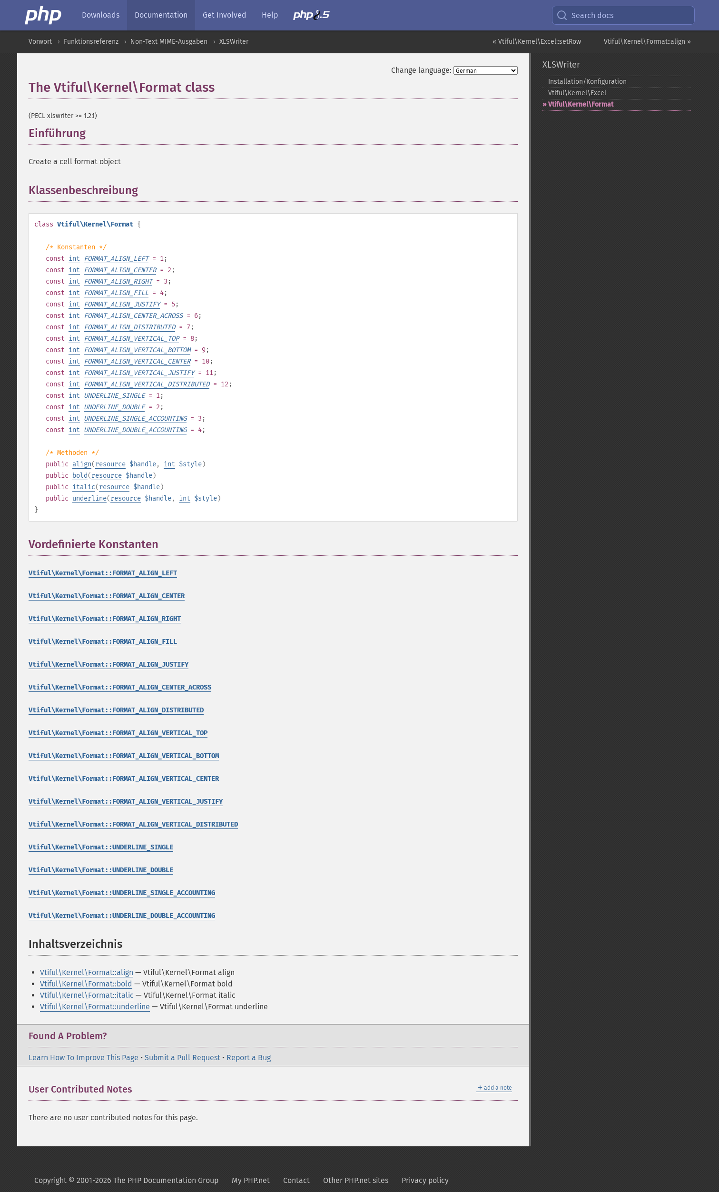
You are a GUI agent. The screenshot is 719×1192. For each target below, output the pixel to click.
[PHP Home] (44, 15)
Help (270, 15)
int (74, 259)
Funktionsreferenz (91, 42)
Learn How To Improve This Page (83, 1057)
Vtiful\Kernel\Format (580, 104)
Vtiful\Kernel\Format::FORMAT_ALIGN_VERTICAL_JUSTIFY (126, 802)
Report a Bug (249, 1057)
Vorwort (40, 42)
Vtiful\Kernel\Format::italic (87, 995)
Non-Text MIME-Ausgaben (168, 42)
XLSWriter (233, 42)
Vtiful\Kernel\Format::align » (647, 42)
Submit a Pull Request (182, 1057)
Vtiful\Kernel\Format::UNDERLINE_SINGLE (101, 847)
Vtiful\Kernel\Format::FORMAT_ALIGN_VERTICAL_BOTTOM (124, 756)
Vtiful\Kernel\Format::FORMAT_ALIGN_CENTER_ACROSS (120, 687)
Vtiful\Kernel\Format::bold (86, 983)
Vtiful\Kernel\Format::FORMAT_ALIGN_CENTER (107, 596)
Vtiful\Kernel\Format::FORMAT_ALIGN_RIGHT (105, 619)
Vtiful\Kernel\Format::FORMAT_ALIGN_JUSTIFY (108, 664)
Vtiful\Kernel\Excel (577, 93)
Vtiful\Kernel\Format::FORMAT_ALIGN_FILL (103, 642)
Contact (296, 1180)
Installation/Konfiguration (587, 82)
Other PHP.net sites (355, 1180)
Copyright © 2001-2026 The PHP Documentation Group (126, 1180)
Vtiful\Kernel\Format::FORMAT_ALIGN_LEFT (103, 573)
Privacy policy (425, 1180)
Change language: (421, 70)
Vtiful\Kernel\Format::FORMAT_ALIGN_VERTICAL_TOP (118, 733)
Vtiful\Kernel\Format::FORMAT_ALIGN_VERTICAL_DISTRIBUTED (133, 824)
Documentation (161, 15)
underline (89, 498)
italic (83, 487)
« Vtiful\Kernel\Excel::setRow (536, 42)
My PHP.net (251, 1180)
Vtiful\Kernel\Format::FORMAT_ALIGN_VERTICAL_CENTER (124, 779)
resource (110, 464)
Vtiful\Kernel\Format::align (86, 972)
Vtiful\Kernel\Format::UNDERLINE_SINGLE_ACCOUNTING (122, 893)
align (81, 464)
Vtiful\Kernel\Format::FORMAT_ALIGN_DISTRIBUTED (116, 710)
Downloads (100, 15)
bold (80, 476)
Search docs (584, 15)
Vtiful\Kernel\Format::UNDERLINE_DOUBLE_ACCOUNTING (122, 916)
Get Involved (224, 15)
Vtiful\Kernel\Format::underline (95, 1006)
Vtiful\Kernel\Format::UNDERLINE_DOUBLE (101, 870)
